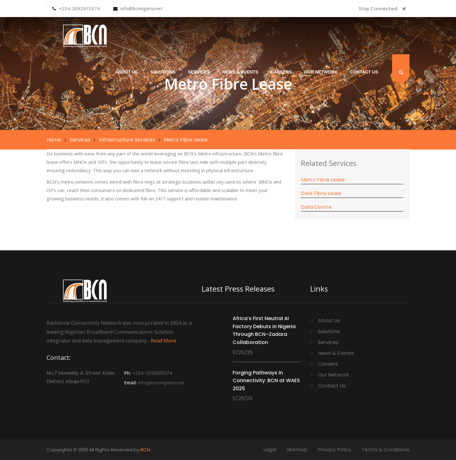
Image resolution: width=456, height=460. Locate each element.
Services (199, 71)
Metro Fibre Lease (323, 179)
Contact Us (364, 71)
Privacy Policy (334, 449)
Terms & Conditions (385, 449)
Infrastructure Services (127, 139)
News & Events (240, 71)
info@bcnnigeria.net (138, 8)
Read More (163, 340)
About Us (126, 71)
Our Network (321, 71)
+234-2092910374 (76, 8)
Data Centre (316, 207)
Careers (281, 71)
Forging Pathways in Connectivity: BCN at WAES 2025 (266, 380)
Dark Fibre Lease (321, 193)
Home (54, 139)
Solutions (163, 71)
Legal (269, 449)
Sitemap (297, 449)
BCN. (146, 449)
